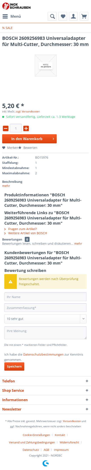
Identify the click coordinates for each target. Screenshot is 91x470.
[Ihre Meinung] (45, 332)
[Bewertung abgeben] (45, 318)
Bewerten (27, 148)
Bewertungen (12, 239)
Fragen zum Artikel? (20, 229)
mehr (6, 186)
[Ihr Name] (45, 296)
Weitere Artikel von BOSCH (25, 233)
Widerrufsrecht (69, 442)
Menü (12, 16)
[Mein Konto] (73, 16)
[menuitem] (11, 16)
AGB (46, 450)
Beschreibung (12, 182)
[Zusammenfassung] (45, 307)
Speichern (14, 366)
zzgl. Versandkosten (28, 111)
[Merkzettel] (62, 16)
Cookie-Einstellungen (36, 435)
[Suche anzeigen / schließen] (52, 16)
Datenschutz (31, 450)
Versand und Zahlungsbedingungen (32, 442)
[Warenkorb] (84, 16)
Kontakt (60, 435)
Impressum (61, 450)
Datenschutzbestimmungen (43, 354)
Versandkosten (72, 421)
